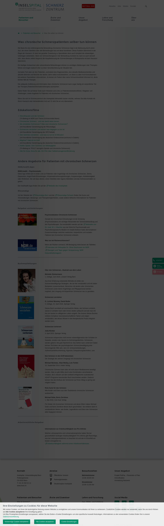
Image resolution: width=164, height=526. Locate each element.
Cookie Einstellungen (69, 522)
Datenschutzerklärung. (11, 517)
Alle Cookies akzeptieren (45, 522)
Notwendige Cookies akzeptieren (16, 522)
